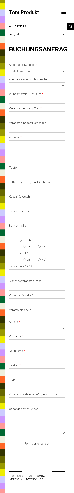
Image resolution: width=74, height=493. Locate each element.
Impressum (16, 479)
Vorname (15, 336)
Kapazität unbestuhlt (21, 211)
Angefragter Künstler (22, 64)
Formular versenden (37, 443)
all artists (17, 26)
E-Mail (13, 379)
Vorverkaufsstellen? (21, 295)
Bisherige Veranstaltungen (25, 280)
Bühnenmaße (17, 225)
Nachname (16, 350)
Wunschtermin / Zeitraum (25, 93)
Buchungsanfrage (40, 49)
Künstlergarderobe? (21, 240)
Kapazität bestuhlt (20, 196)
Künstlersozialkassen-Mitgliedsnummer (33, 394)
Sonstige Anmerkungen (23, 408)
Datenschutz (34, 479)
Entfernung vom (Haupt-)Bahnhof (30, 182)
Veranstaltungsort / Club (24, 108)
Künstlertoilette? (19, 253)
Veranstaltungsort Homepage (27, 122)
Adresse (14, 137)
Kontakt (42, 476)
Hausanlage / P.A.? (20, 266)
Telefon (13, 167)
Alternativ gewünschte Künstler (28, 79)
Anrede (13, 321)
